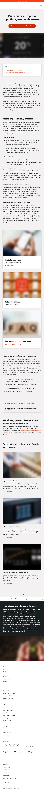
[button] (22, 594)
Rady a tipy (18, 599)
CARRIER (18, 788)
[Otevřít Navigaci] (40, 5)
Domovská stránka (8, 599)
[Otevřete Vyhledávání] (37, 5)
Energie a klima (28, 599)
